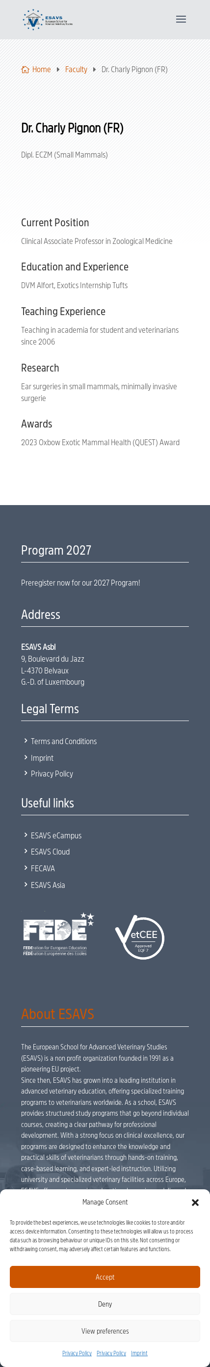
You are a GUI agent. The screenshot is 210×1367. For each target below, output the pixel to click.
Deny (105, 1304)
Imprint (139, 1353)
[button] (195, 1202)
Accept (105, 1277)
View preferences (105, 1331)
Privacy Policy (77, 1353)
